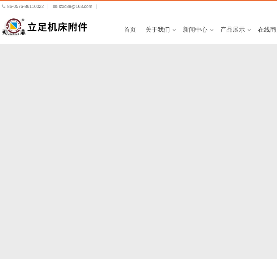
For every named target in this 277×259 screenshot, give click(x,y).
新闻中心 (195, 29)
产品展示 (232, 29)
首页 (130, 29)
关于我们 (157, 29)
